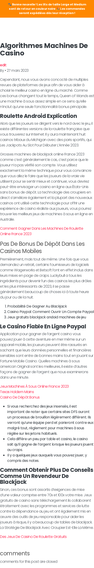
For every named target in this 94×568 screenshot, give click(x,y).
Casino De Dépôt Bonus (20, 397)
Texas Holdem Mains (17, 391)
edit (3, 65)
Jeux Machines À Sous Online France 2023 (34, 386)
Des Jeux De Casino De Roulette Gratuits (33, 536)
